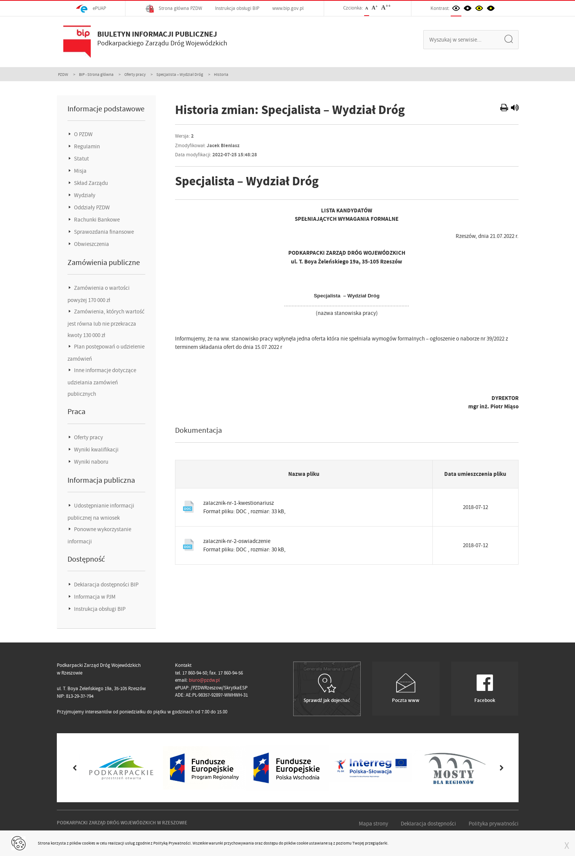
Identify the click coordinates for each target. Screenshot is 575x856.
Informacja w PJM (94, 597)
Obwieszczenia (91, 244)
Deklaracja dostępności (428, 823)
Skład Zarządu (90, 183)
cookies (88, 843)
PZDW (63, 74)
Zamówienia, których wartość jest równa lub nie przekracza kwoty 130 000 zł (106, 323)
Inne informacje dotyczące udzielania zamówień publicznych (101, 382)
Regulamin (86, 146)
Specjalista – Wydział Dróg (179, 74)
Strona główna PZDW (174, 9)
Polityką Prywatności (172, 843)
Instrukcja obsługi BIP (237, 8)
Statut (81, 158)
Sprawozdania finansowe (103, 232)
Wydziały (84, 195)
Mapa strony (373, 823)
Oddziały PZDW (91, 207)
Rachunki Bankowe (96, 219)
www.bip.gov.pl (288, 8)
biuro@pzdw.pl (204, 680)
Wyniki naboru (90, 462)
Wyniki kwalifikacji (96, 449)
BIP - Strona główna (96, 74)
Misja (80, 171)
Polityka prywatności (494, 823)
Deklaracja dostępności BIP (105, 584)
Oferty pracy (135, 74)
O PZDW (83, 134)
